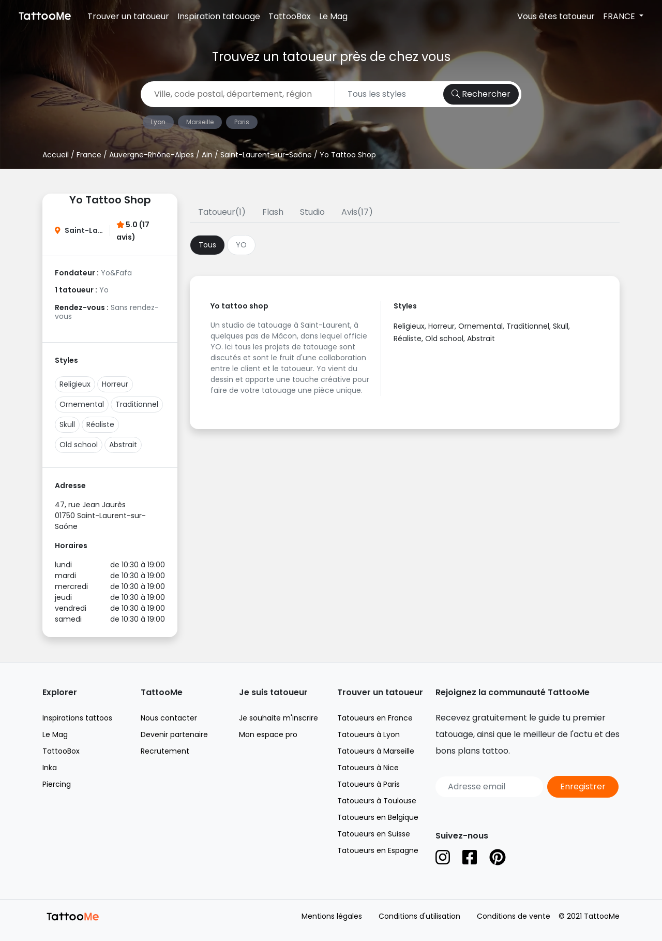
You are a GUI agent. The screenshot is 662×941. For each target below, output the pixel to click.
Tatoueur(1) (222, 212)
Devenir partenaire (174, 734)
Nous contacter (169, 718)
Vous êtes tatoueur (556, 16)
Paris (241, 121)
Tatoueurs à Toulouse (376, 801)
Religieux (75, 384)
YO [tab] (241, 245)
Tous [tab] (207, 245)
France (89, 155)
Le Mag (333, 16)
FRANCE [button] (620, 16)
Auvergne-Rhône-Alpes (151, 155)
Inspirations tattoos (77, 718)
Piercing (56, 784)
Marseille (200, 121)
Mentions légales (332, 916)
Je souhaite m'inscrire (278, 718)
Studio (312, 212)
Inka (49, 767)
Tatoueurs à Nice (368, 767)
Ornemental (81, 404)
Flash (272, 212)
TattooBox (289, 16)
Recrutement (165, 751)
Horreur (115, 384)
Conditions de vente (513, 916)
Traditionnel (136, 404)
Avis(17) (357, 212)
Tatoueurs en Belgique (377, 817)
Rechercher (481, 94)
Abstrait (123, 444)
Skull (67, 424)
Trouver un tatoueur (128, 16)
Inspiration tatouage (218, 16)
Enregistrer (583, 786)
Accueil (55, 155)
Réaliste (100, 424)
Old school (78, 444)
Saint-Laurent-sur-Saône (266, 155)
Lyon (158, 121)
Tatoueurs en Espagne (377, 850)
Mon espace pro (268, 734)
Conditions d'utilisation (419, 916)
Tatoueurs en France (375, 718)
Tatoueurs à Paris (368, 784)
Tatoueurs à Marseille (375, 751)
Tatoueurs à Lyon (368, 734)
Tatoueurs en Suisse (373, 834)
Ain (207, 155)
